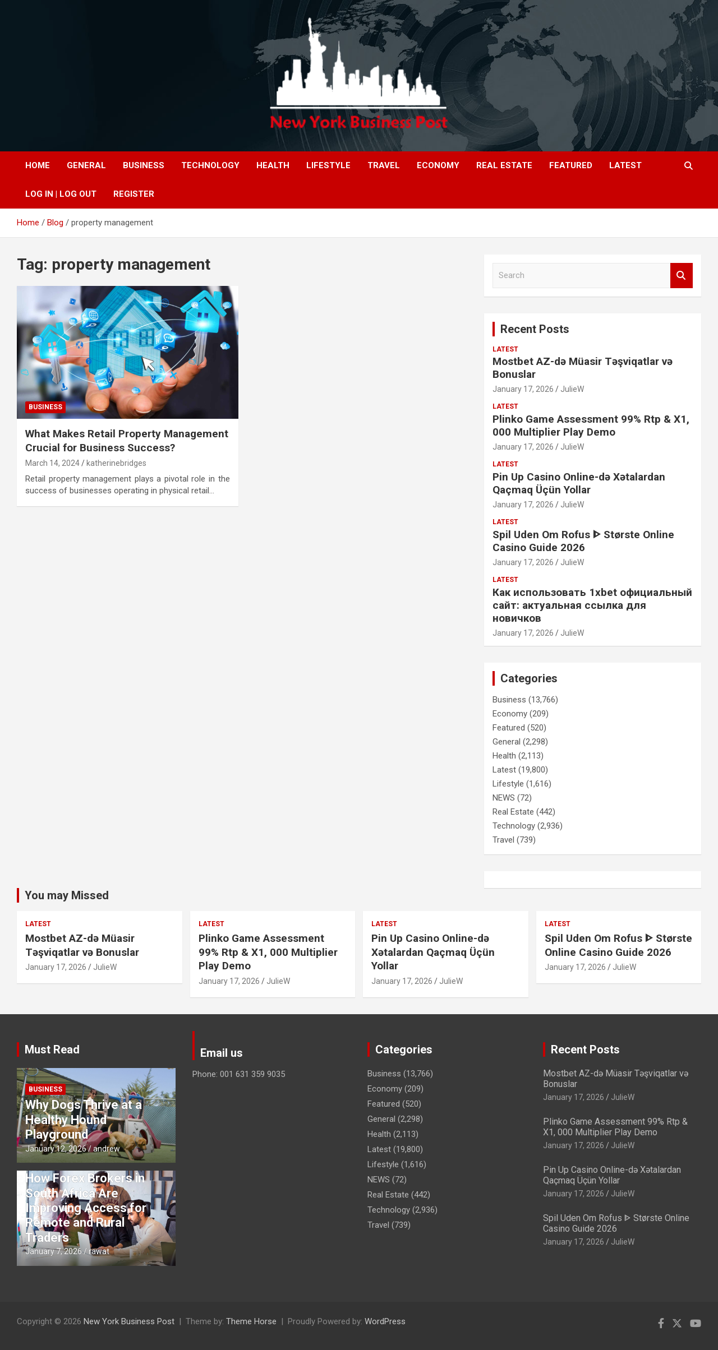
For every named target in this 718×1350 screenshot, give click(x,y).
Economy (438, 165)
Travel (383, 165)
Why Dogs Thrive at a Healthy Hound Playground (83, 1119)
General (86, 165)
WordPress (385, 1321)
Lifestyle (328, 165)
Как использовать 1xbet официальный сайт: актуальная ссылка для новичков (592, 605)
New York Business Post (129, 1321)
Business (143, 165)
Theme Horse (251, 1321)
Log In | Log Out (60, 194)
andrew (106, 1148)
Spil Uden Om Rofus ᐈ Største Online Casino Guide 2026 (583, 541)
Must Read (52, 1049)
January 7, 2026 (53, 1251)
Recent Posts (534, 329)
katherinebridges (116, 463)
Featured (570, 165)
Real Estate (504, 165)
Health (272, 165)
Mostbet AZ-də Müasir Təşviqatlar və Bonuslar (583, 368)
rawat (99, 1251)
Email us (221, 1053)
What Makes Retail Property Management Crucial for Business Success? (126, 440)
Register (133, 194)
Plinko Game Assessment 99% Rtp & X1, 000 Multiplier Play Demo (591, 425)
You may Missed (67, 895)
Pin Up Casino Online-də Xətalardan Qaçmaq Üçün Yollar (579, 483)
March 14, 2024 (52, 463)
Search (681, 275)
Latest (625, 165)
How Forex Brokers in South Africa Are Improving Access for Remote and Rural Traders (85, 1208)
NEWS (504, 798)
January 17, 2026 (523, 389)
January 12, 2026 (55, 1148)
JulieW (572, 389)
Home (37, 165)
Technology (210, 165)
